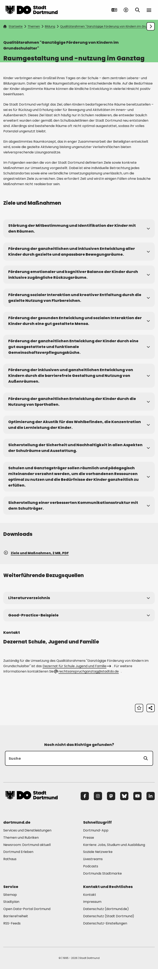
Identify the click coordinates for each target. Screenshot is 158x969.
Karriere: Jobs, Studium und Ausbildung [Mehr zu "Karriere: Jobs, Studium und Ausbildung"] (114, 844)
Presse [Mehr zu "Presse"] (88, 837)
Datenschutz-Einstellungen (105, 923)
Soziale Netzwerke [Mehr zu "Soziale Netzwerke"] (98, 851)
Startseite (13, 26)
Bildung (50, 26)
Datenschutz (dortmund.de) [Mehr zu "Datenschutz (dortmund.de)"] (106, 909)
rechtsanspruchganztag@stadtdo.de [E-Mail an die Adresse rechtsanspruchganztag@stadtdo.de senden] (87, 671)
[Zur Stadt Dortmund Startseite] (31, 10)
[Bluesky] (124, 796)
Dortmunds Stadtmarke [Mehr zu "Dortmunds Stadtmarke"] (102, 873)
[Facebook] (85, 796)
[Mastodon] (111, 796)
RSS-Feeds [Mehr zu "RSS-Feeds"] (12, 923)
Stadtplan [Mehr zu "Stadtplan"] (11, 901)
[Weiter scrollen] (150, 26)
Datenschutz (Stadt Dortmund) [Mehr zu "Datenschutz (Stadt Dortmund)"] (108, 916)
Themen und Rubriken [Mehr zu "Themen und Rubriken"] (21, 837)
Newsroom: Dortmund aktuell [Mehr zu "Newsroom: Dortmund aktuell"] (27, 844)
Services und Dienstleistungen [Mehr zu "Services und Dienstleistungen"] (27, 830)
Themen (34, 26)
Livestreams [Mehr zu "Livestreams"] (93, 859)
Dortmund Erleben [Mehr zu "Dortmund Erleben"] (18, 851)
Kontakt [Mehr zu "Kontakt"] (89, 894)
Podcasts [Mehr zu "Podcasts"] (90, 866)
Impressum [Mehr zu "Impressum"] (92, 901)
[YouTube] (137, 796)
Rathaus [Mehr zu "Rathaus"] (9, 859)
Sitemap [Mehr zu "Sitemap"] (10, 894)
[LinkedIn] (150, 796)
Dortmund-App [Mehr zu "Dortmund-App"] (95, 830)
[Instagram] (98, 796)
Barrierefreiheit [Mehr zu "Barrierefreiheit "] (15, 916)
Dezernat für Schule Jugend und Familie (76, 666)
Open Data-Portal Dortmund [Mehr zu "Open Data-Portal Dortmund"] (26, 909)
